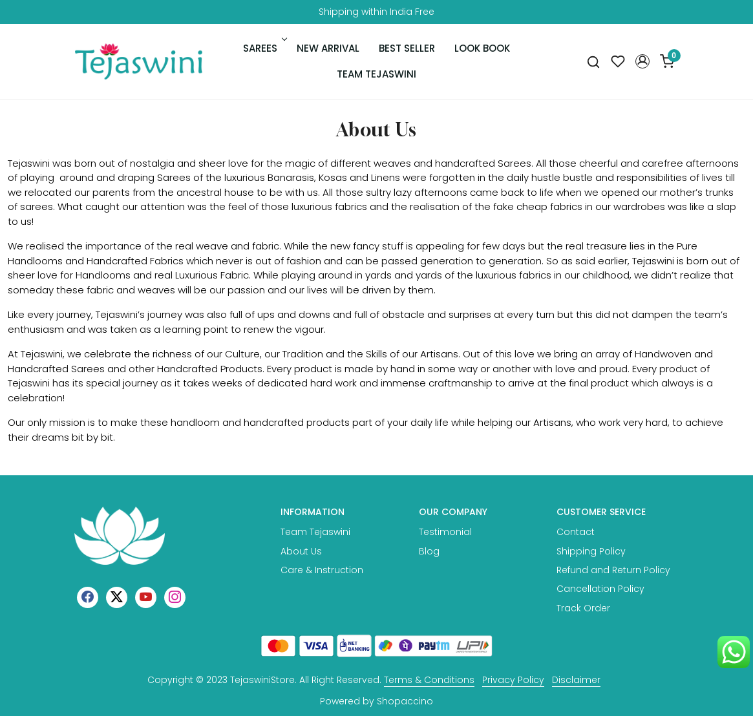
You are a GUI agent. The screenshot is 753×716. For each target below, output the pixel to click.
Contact (576, 531)
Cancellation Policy (600, 588)
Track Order (583, 608)
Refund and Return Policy (613, 569)
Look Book (482, 48)
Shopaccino (405, 701)
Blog (429, 551)
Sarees (264, 48)
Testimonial (445, 531)
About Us (301, 551)
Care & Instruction (322, 569)
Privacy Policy (513, 679)
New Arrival (328, 48)
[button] (642, 61)
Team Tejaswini (376, 74)
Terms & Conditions (429, 679)
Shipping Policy (591, 551)
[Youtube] (146, 597)
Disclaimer (576, 679)
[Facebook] (87, 597)
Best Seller (407, 48)
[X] (116, 597)
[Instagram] (175, 597)
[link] (593, 61)
